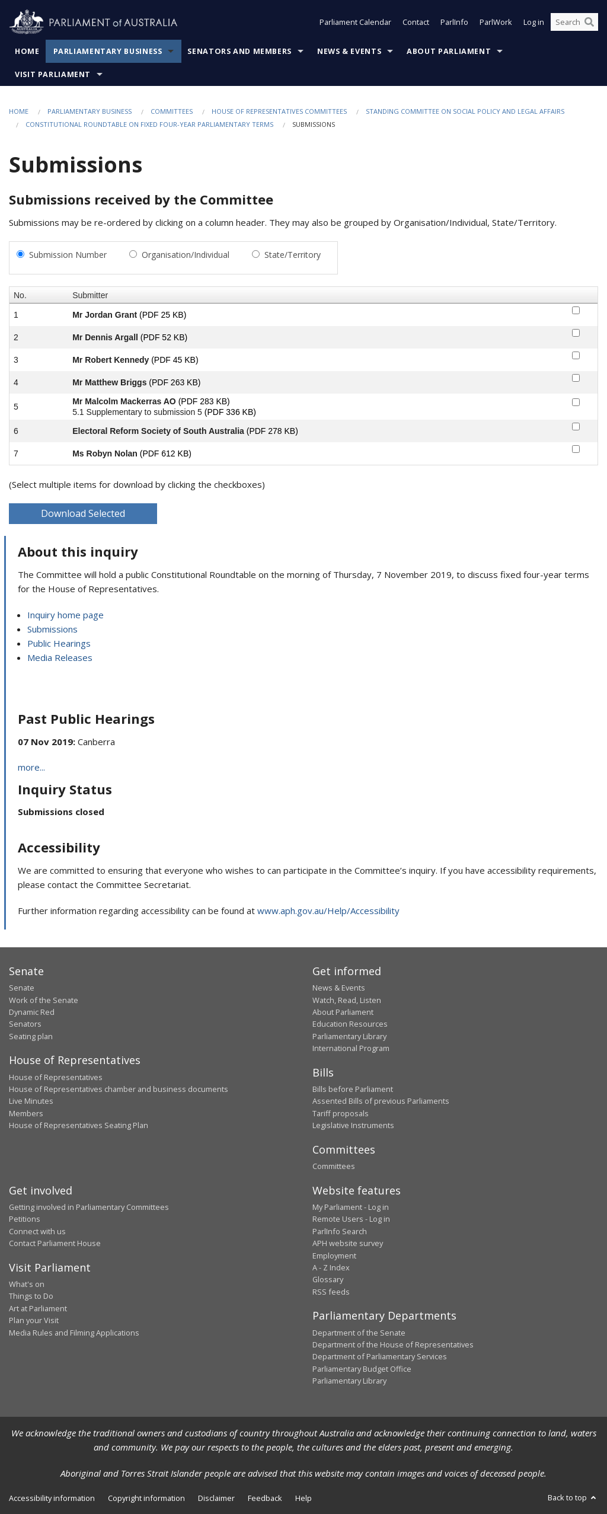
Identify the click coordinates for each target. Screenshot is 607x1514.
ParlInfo (454, 22)
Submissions (52, 629)
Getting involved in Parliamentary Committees (89, 1207)
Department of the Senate (358, 1332)
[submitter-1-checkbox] (576, 310)
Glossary (327, 1279)
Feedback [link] (265, 1498)
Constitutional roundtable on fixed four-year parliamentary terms (149, 124)
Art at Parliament (38, 1308)
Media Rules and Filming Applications (74, 1332)
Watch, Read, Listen (346, 1000)
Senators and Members (239, 51)
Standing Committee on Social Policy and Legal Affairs (465, 111)
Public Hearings (59, 643)
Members (26, 1113)
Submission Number (68, 254)
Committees (172, 111)
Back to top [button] (573, 1497)
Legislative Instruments (353, 1125)
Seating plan (31, 1036)
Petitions (24, 1218)
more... (31, 767)
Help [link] (303, 1498)
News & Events (349, 51)
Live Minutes (31, 1100)
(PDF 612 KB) (165, 453)
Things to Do (31, 1296)
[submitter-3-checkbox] (576, 355)
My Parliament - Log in (350, 1207)
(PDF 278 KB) (272, 431)
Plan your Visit (34, 1320)
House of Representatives (56, 1077)
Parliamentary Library (349, 1036)
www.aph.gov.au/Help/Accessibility (328, 910)
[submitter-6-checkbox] (576, 426)
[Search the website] (574, 22)
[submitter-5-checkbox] (576, 402)
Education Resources (350, 1023)
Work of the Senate (43, 1000)
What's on (26, 1284)
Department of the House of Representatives (393, 1344)
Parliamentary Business (107, 51)
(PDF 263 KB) (174, 382)
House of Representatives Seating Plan (78, 1125)
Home (27, 51)
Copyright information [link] (146, 1498)
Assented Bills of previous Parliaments (380, 1100)
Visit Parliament (53, 74)
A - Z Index (331, 1267)
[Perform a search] (589, 22)
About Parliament (449, 51)
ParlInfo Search (339, 1231)
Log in (533, 22)
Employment (334, 1255)
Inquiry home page (65, 615)
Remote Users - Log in (351, 1218)
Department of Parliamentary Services (379, 1356)
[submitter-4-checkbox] (576, 378)
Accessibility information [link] (52, 1498)
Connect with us (37, 1231)
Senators (25, 1023)
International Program (350, 1048)
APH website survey (347, 1243)
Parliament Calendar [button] (355, 22)
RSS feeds (331, 1291)
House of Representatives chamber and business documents (118, 1089)
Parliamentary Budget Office (361, 1368)
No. (20, 295)
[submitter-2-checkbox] (576, 333)
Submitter (90, 295)
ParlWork (496, 22)
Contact (415, 22)
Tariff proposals (340, 1113)
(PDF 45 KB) (174, 360)
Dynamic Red (32, 1012)
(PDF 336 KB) (230, 412)
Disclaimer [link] (216, 1498)
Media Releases (59, 657)
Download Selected (83, 513)
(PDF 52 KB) (163, 337)
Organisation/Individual (185, 254)
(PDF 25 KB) (162, 315)
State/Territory (292, 254)
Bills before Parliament (352, 1089)
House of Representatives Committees (279, 111)
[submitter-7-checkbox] (576, 449)
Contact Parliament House (55, 1243)
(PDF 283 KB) (204, 401)
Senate (21, 987)
